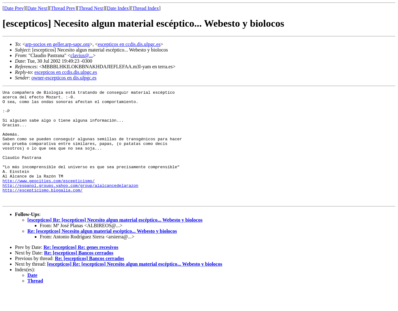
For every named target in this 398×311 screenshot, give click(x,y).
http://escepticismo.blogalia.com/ (42, 210)
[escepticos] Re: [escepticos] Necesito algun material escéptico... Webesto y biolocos (114, 242)
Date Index (118, 8)
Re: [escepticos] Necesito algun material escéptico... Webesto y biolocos (102, 253)
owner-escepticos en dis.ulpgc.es (63, 77)
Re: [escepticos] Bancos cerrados (78, 275)
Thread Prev (63, 8)
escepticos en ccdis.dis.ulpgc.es (129, 44)
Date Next (37, 8)
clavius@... (81, 55)
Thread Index (145, 8)
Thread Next (91, 8)
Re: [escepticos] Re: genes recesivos (81, 269)
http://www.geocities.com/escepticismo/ (48, 199)
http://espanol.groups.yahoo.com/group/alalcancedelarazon (70, 205)
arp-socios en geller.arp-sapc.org (57, 44)
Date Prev (14, 8)
